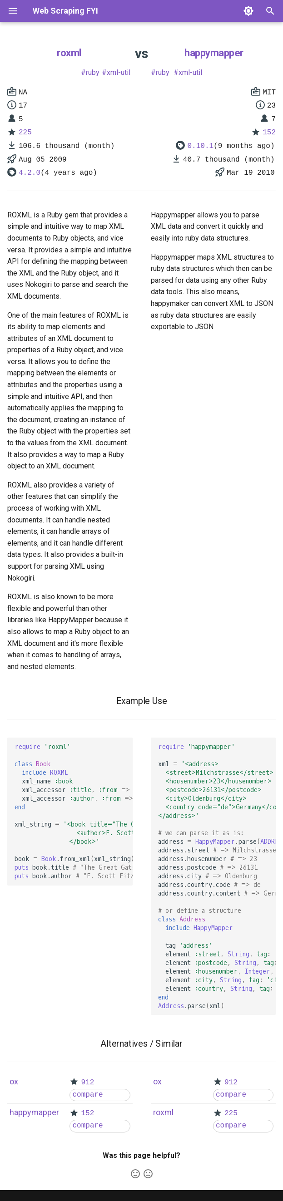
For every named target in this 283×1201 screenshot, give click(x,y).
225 (25, 133)
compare (87, 1095)
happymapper (213, 53)
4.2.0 (29, 173)
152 (269, 133)
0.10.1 (200, 146)
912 (87, 1083)
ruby (92, 72)
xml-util (118, 72)
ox (14, 1081)
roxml (69, 53)
